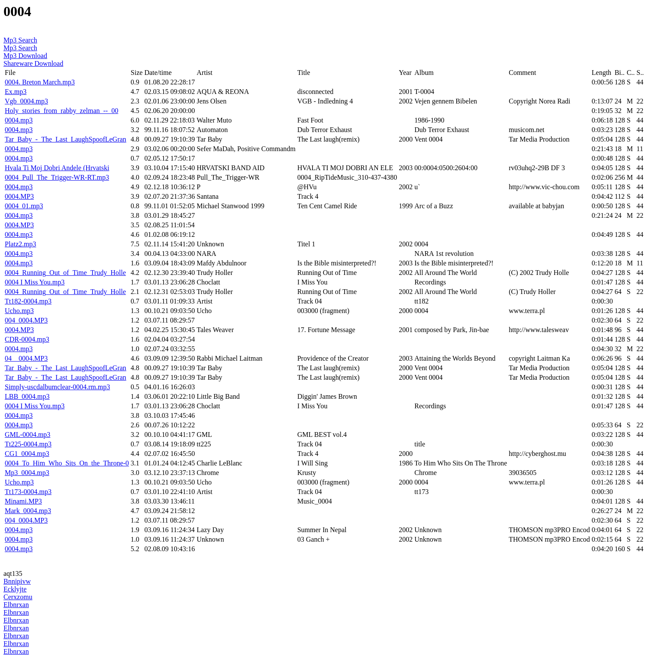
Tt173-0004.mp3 (28, 491)
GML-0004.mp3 (27, 434)
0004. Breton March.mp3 (40, 82)
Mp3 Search (20, 40)
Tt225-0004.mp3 (28, 444)
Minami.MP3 (23, 501)
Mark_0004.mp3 (28, 510)
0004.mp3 (18, 120)
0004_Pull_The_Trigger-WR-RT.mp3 (57, 177)
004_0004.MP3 (26, 320)
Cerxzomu (17, 597)
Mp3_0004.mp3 (27, 472)
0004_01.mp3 (24, 206)
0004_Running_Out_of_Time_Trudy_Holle (65, 272)
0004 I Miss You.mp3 (35, 282)
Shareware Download (33, 63)
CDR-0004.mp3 (27, 339)
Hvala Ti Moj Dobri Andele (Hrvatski (57, 167)
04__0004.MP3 (26, 358)
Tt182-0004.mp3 (28, 301)
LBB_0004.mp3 (27, 396)
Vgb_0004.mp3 (26, 101)
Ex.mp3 (15, 91)
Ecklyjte (14, 589)
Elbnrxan (16, 604)
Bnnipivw (17, 581)
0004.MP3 (19, 196)
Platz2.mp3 (20, 244)
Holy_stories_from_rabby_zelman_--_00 (61, 110)
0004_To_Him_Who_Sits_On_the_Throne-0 (67, 463)
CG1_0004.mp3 (27, 453)
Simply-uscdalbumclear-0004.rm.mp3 (57, 387)
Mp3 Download (25, 55)
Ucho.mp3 (19, 310)
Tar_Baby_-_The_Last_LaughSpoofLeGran (65, 139)
